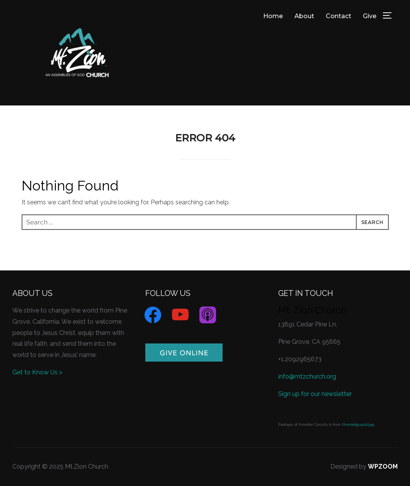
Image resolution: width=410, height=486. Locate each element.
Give (369, 16)
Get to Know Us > (37, 372)
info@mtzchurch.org (307, 376)
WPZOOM (383, 466)
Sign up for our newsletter (315, 394)
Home (273, 16)
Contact (338, 16)
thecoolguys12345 (358, 424)
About (304, 16)
